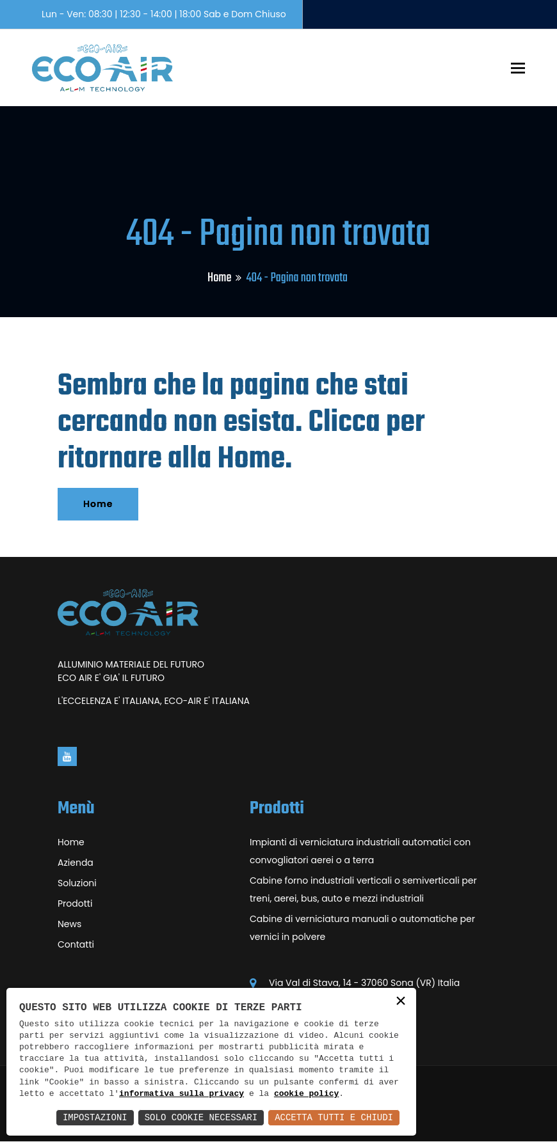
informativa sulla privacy (181, 1094)
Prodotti (75, 903)
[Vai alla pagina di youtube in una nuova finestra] (67, 756)
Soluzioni (77, 883)
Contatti (76, 944)
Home (219, 278)
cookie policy (306, 1094)
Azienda (75, 862)
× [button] (401, 1002)
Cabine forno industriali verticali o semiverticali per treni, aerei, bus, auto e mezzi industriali (363, 889)
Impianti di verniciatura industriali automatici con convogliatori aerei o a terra (360, 851)
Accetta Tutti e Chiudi (334, 1117)
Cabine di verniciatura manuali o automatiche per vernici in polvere (362, 927)
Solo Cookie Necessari (201, 1117)
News (69, 924)
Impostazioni (95, 1117)
